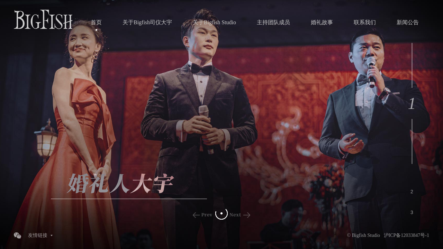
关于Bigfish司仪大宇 (147, 22)
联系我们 (365, 22)
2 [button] (411, 191)
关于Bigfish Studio (214, 22)
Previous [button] (203, 215)
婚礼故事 (322, 22)
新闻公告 (408, 22)
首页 (96, 22)
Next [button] (239, 215)
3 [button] (411, 212)
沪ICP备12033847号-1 (406, 235)
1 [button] (412, 103)
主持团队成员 (273, 22)
